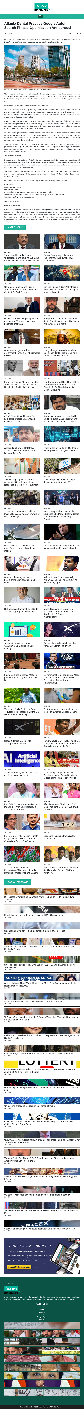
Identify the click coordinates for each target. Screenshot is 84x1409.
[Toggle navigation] (40, 16)
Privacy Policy (42, 1317)
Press (42, 1307)
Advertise (42, 1309)
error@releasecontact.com (53, 214)
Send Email (13, 190)
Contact (42, 1312)
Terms (42, 1314)
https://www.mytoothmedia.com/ (37, 105)
